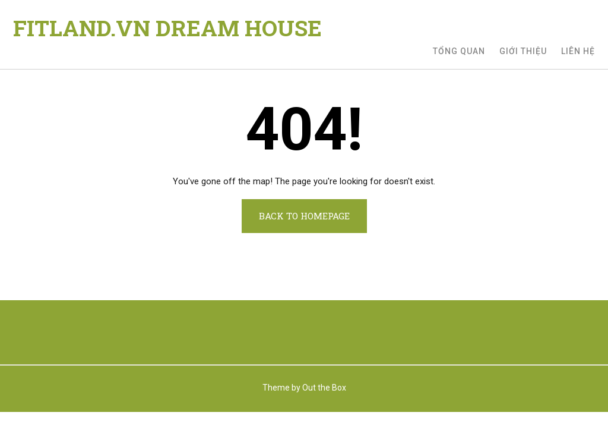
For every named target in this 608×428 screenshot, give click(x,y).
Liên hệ (578, 51)
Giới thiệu (523, 51)
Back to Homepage (304, 216)
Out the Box (324, 387)
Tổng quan (459, 51)
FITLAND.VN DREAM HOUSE (167, 28)
